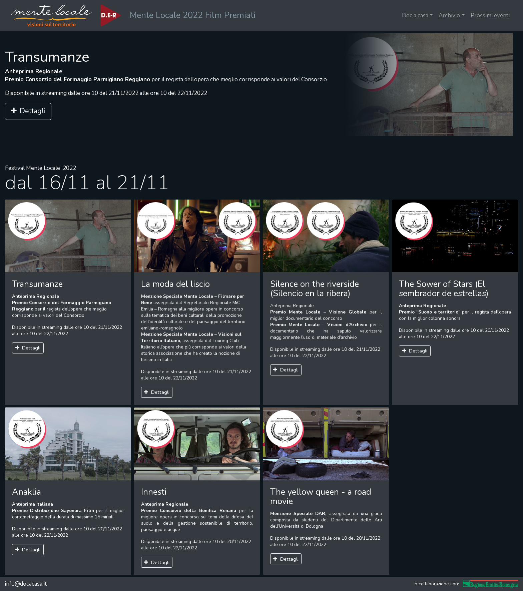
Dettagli (28, 111)
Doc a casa (415, 15)
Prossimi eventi (490, 15)
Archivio (449, 15)
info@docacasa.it (26, 584)
